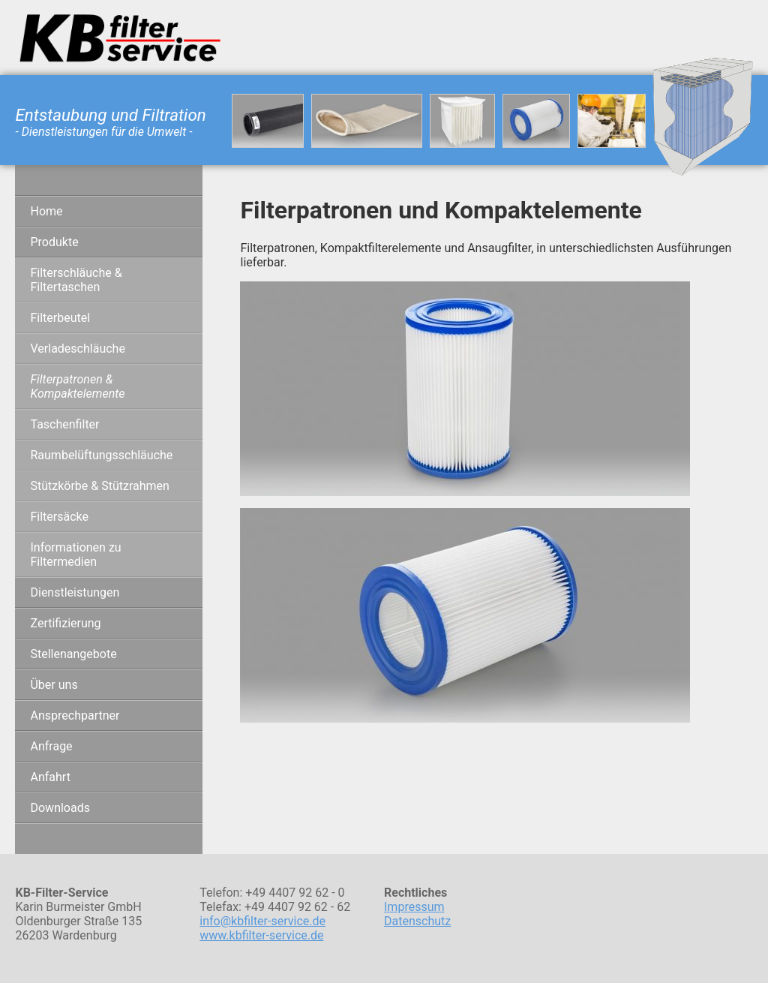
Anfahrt (50, 777)
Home (46, 211)
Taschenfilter (64, 424)
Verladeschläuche (77, 348)
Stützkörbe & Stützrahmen (99, 486)
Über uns (53, 685)
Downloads (59, 808)
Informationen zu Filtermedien (75, 554)
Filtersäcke (59, 517)
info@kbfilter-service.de (263, 921)
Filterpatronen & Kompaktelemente (77, 386)
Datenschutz (417, 921)
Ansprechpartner (74, 715)
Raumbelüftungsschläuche (101, 455)
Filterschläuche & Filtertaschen (76, 280)
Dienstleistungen (74, 592)
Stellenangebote (73, 654)
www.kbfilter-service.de (261, 935)
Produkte (54, 242)
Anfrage (51, 746)
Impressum (414, 907)
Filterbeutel (60, 318)
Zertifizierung (65, 623)
